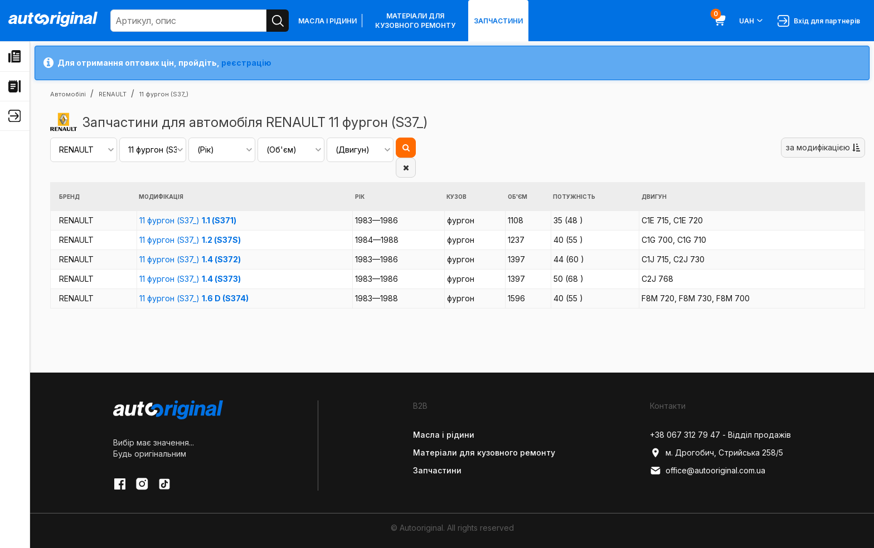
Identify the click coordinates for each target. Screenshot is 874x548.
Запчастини (498, 21)
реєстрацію (246, 62)
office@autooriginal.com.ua (707, 470)
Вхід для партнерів (819, 21)
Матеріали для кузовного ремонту (415, 21)
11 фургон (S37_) (187, 220)
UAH (751, 20)
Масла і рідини (327, 21)
